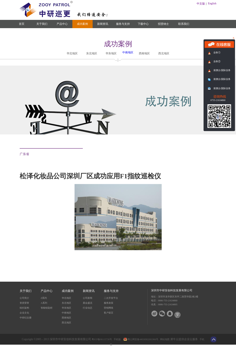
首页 (21, 23)
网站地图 (164, 339)
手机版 (116, 339)
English (212, 3)
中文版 (201, 3)
